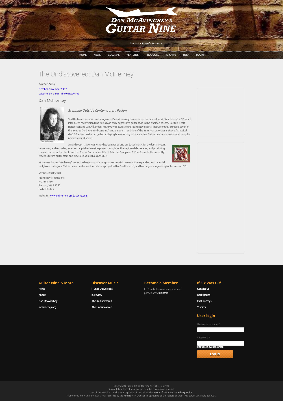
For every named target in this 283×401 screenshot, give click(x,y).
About (42, 295)
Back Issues (203, 295)
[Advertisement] (220, 111)
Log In (200, 54)
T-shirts (201, 307)
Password (203, 337)
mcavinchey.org (47, 307)
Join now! (162, 293)
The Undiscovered (70, 93)
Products (152, 54)
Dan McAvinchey (48, 301)
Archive (171, 54)
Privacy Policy (185, 392)
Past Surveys (204, 301)
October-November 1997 (53, 89)
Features (133, 54)
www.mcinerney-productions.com (69, 195)
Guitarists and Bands (49, 93)
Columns (114, 54)
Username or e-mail (209, 324)
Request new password (210, 346)
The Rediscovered (102, 301)
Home (83, 54)
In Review (97, 295)
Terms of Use (160, 392)
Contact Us (203, 288)
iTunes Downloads (102, 288)
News (97, 54)
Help (186, 54)
